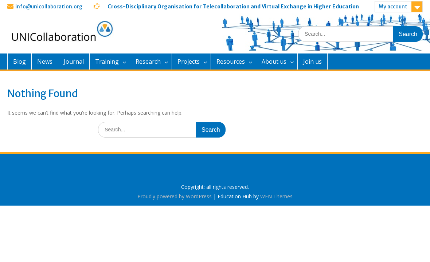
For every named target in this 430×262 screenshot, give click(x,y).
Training (107, 61)
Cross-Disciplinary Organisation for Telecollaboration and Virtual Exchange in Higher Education (233, 6)
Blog (19, 61)
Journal (74, 61)
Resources (230, 61)
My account (393, 6)
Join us (312, 61)
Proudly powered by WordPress (174, 196)
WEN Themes (276, 196)
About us (274, 61)
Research (148, 61)
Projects (188, 61)
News (44, 61)
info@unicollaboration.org (48, 6)
